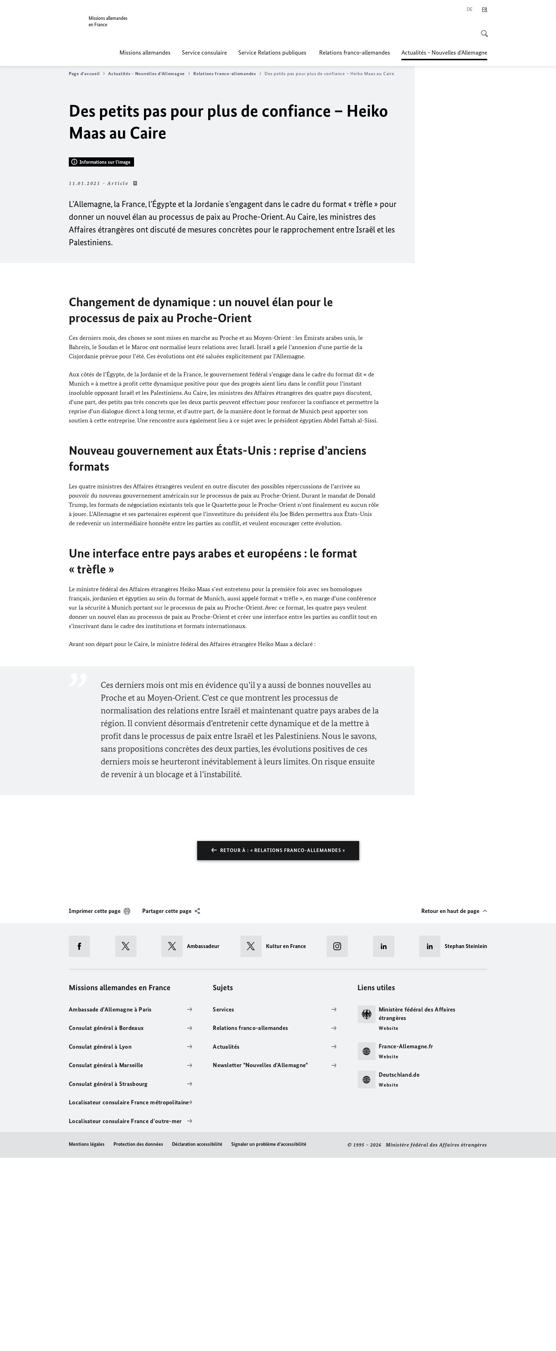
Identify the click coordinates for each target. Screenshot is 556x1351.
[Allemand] (470, 9)
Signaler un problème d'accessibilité (268, 1338)
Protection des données (138, 1338)
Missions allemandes (145, 52)
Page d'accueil (87, 74)
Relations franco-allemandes (354, 52)
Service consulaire (204, 52)
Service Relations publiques (273, 52)
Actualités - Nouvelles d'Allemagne (444, 52)
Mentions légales (87, 1338)
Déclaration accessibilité (197, 1338)
